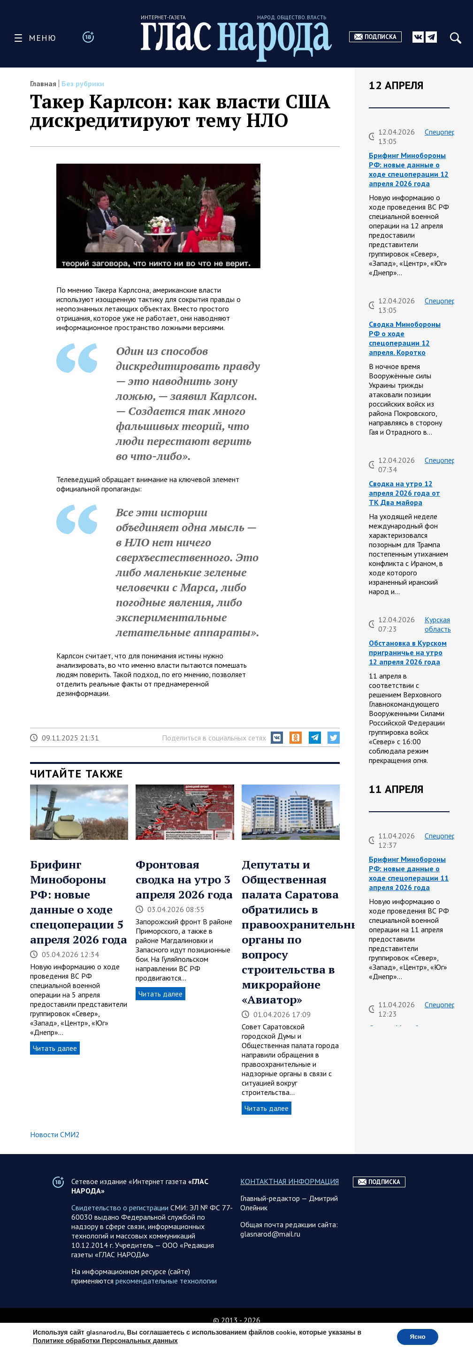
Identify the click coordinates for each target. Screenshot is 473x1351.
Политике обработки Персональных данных (105, 1340)
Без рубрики (82, 83)
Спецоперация (447, 131)
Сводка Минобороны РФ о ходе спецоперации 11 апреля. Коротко (405, 1042)
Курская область (438, 624)
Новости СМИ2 (55, 1134)
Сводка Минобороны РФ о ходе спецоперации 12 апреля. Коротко (405, 338)
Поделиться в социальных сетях (214, 737)
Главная (43, 83)
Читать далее (55, 1048)
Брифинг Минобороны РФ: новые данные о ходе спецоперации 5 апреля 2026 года (78, 902)
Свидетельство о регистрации (119, 1226)
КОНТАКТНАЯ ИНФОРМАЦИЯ (289, 1200)
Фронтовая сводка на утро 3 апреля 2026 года (184, 879)
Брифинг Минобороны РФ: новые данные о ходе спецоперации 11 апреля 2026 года (409, 873)
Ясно (416, 1336)
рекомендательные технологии (166, 1299)
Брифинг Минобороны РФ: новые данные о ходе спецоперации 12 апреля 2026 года (409, 169)
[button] (277, 738)
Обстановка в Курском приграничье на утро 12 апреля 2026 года (408, 652)
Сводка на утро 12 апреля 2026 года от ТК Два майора (404, 493)
